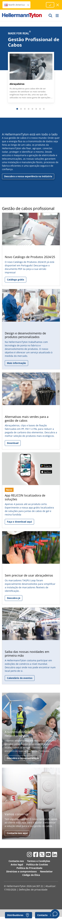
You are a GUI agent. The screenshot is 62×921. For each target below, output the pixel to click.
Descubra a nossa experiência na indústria (28, 176)
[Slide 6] (36, 109)
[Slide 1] (17, 109)
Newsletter (46, 871)
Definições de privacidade (33, 889)
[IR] (50, 15)
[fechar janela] (58, 5)
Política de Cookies (37, 864)
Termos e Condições (38, 861)
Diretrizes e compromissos (21, 871)
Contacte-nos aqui (17, 833)
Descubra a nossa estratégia (23, 758)
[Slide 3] (25, 109)
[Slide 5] (32, 109)
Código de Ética (31, 875)
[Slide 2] (21, 109)
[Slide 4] (28, 109)
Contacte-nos (16, 861)
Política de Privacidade (29, 868)
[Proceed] (50, 4)
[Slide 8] (44, 109)
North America (16, 4)
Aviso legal (17, 864)
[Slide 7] (40, 109)
